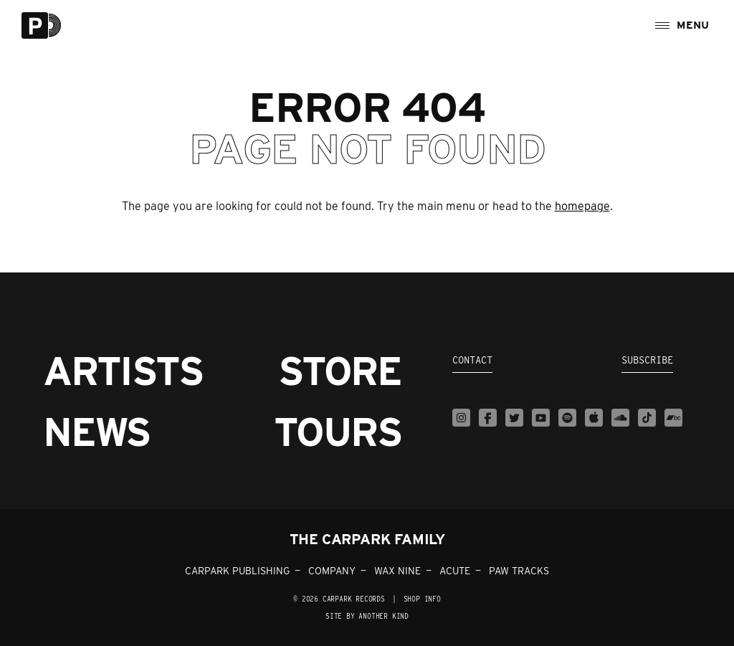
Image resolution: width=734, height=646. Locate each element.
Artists (123, 371)
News (96, 432)
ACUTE (454, 570)
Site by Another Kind (367, 616)
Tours (337, 432)
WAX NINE (397, 570)
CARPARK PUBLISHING (237, 570)
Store (339, 371)
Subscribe (647, 360)
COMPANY (332, 570)
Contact (472, 360)
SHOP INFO (422, 598)
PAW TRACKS (519, 570)
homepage (582, 206)
